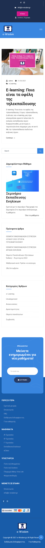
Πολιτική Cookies (10, 468)
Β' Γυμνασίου (9, 439)
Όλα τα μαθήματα (32, 215)
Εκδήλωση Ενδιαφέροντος (14, 418)
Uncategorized (11, 299)
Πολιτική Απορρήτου (12, 464)
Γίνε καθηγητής (10, 422)
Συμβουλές (10, 319)
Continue (10, 138)
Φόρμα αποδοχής (10, 476)
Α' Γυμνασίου (9, 435)
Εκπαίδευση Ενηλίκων (12, 447)
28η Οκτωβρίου (12, 268)
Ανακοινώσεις (11, 304)
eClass (22, 14)
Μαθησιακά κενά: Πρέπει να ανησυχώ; (21, 263)
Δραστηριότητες (12, 309)
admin (11, 81)
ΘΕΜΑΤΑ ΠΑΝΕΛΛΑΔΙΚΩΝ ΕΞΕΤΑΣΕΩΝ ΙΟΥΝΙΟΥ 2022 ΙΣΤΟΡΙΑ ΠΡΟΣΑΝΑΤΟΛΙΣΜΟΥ (21, 239)
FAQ (5, 414)
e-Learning (12, 84)
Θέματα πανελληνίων (14, 314)
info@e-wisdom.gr (11, 493)
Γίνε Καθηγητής (35, 542)
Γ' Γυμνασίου (8, 443)
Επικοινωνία (8, 410)
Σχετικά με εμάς (10, 406)
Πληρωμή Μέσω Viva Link (13, 472)
